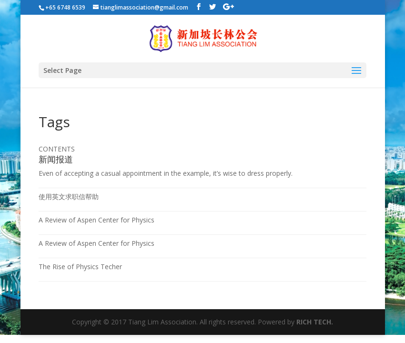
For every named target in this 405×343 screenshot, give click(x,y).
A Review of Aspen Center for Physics (96, 219)
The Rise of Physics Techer (80, 266)
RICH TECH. (314, 321)
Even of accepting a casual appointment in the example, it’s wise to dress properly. (166, 173)
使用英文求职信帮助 (69, 196)
